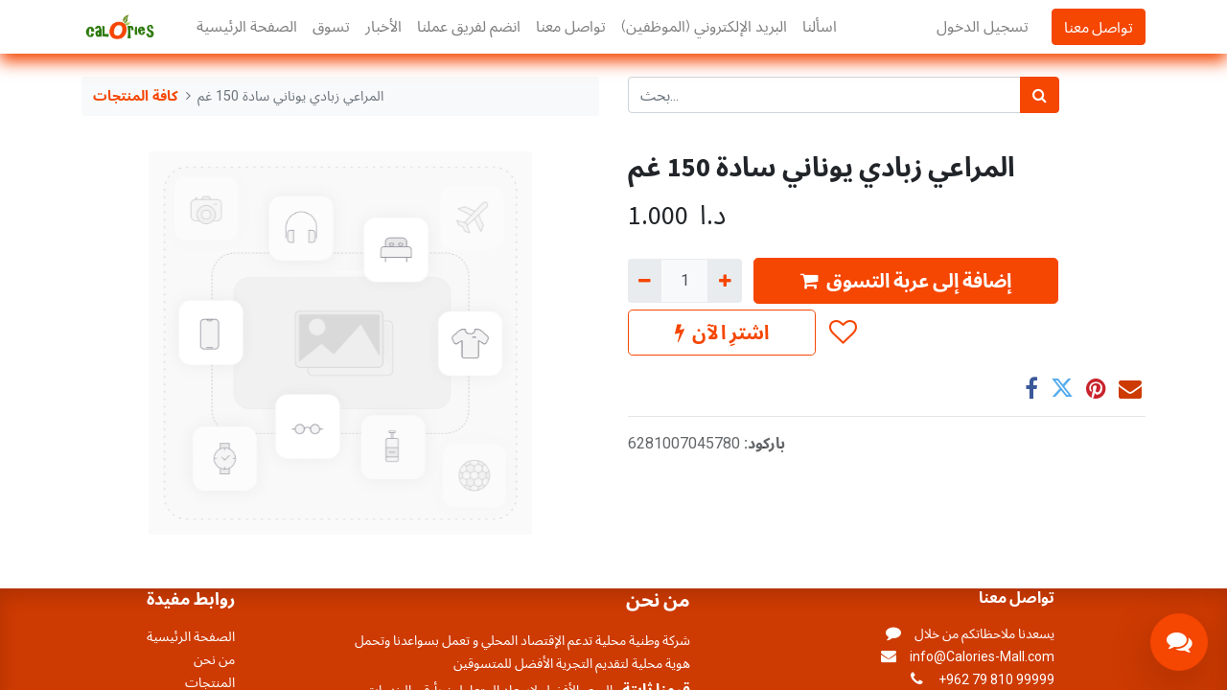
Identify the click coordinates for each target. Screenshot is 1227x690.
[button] (842, 332)
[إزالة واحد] (644, 281)
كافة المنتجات (135, 96)
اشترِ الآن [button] (722, 332)
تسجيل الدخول (983, 26)
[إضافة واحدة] (724, 281)
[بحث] (1039, 95)
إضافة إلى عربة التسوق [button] (905, 280)
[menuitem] (247, 27)
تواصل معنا (1098, 26)
